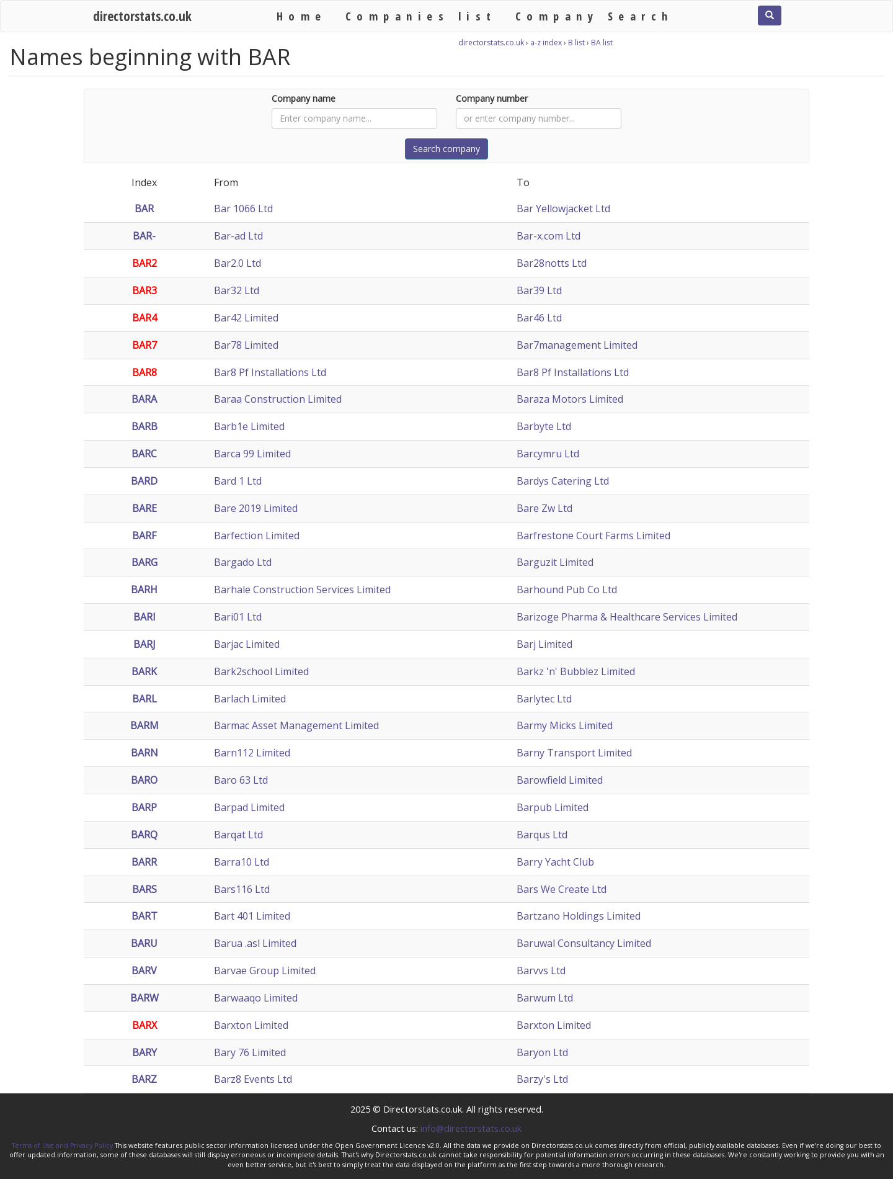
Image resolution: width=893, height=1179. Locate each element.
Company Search (594, 16)
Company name (303, 98)
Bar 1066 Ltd (243, 208)
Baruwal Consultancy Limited (584, 943)
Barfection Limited (257, 535)
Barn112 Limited (252, 753)
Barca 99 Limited (252, 453)
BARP (144, 807)
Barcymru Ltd (548, 453)
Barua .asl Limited (255, 943)
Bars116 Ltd (242, 889)
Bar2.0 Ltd (237, 263)
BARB (144, 426)
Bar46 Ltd (539, 318)
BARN (144, 753)
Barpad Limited (249, 807)
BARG (144, 562)
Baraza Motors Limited (570, 399)
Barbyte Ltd (544, 426)
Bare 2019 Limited (256, 508)
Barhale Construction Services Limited (302, 589)
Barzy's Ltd (542, 1079)
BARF (144, 535)
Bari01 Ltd (238, 617)
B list (576, 42)
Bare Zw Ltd (544, 508)
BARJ (144, 644)
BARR (144, 862)
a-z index (546, 42)
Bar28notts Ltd (552, 263)
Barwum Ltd (545, 998)
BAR (144, 208)
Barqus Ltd (542, 834)
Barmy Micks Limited (565, 725)
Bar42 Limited (246, 318)
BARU (144, 943)
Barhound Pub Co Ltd (567, 589)
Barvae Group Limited (265, 970)
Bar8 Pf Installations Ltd (270, 372)
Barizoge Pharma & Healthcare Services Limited (627, 617)
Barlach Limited (250, 699)
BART (144, 916)
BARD (144, 481)
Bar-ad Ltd (238, 236)
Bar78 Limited (246, 345)
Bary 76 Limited (250, 1052)
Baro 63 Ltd (241, 780)
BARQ (144, 834)
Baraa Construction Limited (278, 399)
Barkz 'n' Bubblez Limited (576, 671)
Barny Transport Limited (574, 753)
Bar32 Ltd (236, 290)
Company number (492, 98)
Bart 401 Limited (252, 916)
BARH (144, 589)
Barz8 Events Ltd (253, 1079)
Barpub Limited (553, 807)
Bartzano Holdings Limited (579, 916)
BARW (144, 998)
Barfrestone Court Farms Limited (593, 535)
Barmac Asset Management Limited (296, 725)
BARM (144, 725)
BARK (144, 671)
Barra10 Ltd (241, 862)
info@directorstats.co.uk (471, 1128)
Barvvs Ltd (541, 970)
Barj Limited (544, 644)
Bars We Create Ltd (561, 889)
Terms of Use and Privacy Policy (62, 1145)
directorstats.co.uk (142, 16)
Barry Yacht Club (555, 862)
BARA (144, 399)
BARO (144, 780)
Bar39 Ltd (539, 290)
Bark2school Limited (261, 671)
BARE (144, 508)
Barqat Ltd (238, 834)
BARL (144, 699)
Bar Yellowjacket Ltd (563, 208)
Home (302, 16)
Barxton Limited (251, 1025)
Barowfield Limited (560, 780)
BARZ (144, 1079)
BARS (144, 889)
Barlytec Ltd (544, 699)
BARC (144, 453)
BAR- (144, 236)
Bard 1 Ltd (238, 481)
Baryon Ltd (542, 1052)
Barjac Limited (247, 644)
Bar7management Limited (577, 345)
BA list (602, 42)
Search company (446, 149)
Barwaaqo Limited (256, 998)
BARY (144, 1052)
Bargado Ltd (243, 562)
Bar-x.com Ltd (548, 236)
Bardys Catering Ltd (563, 481)
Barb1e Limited (249, 426)
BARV (144, 970)
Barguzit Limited (555, 562)
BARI (144, 617)
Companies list (421, 16)
